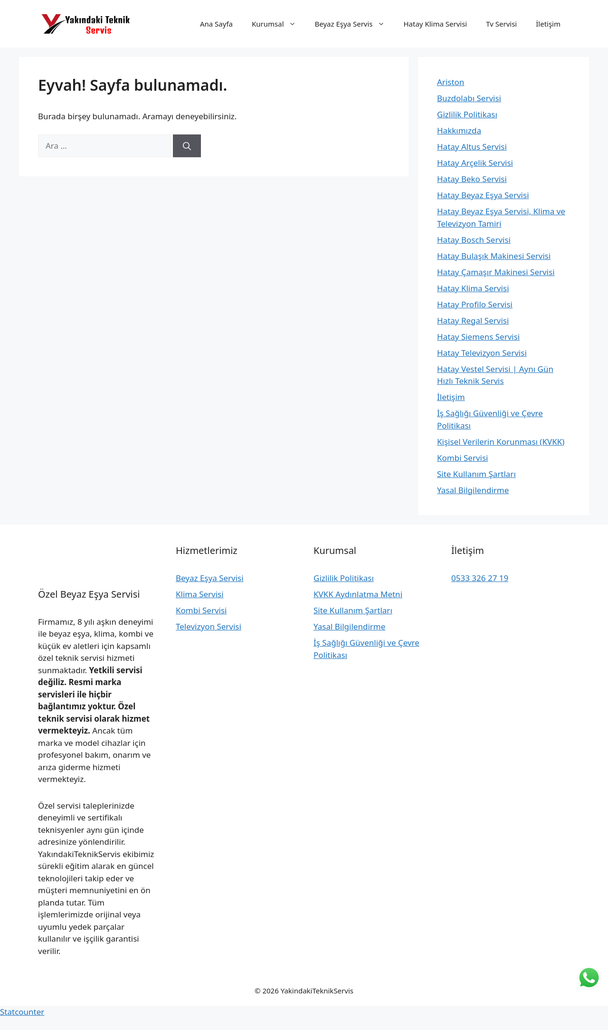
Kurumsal (278, 24)
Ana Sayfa (216, 24)
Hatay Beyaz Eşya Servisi (483, 195)
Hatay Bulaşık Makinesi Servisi (494, 255)
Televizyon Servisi (208, 626)
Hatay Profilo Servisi (475, 304)
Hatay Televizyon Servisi (482, 352)
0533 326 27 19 (479, 577)
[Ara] (187, 145)
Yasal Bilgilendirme (473, 490)
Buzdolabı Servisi (469, 98)
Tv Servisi (501, 24)
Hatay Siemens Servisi (478, 336)
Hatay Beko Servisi (472, 178)
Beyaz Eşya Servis (354, 24)
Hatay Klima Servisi (435, 24)
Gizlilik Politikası (467, 114)
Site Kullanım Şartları (476, 473)
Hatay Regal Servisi (473, 320)
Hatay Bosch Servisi (474, 239)
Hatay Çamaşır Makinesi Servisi (496, 272)
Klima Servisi (200, 594)
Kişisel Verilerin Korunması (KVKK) (500, 441)
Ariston (450, 81)
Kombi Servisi (462, 457)
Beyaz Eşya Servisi (210, 577)
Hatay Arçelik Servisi (475, 162)
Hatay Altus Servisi (472, 146)
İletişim (548, 24)
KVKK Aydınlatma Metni (358, 594)
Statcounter (22, 1011)
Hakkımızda (459, 130)
